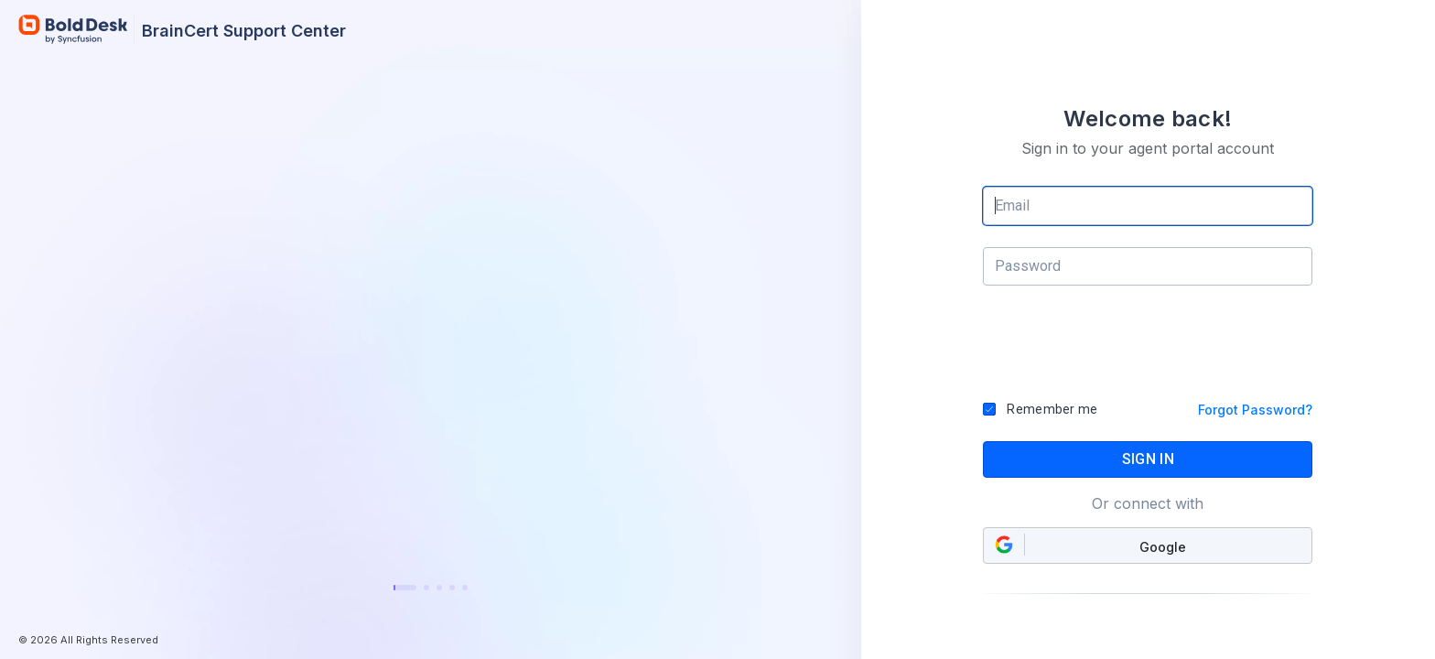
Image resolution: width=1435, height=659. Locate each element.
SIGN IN (1148, 459)
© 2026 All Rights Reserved (88, 639)
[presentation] (1148, 350)
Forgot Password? (1255, 409)
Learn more (431, 539)
